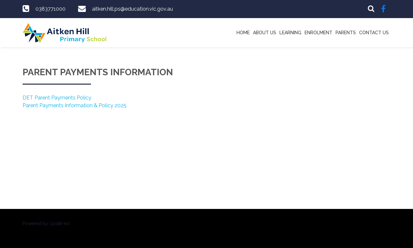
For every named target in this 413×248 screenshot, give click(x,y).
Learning (290, 32)
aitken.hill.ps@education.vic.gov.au (132, 9)
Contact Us (374, 32)
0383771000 (50, 9)
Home (243, 32)
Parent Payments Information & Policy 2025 (74, 105)
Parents (346, 32)
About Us (264, 32)
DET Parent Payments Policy (57, 98)
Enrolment (318, 32)
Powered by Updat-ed (46, 223)
